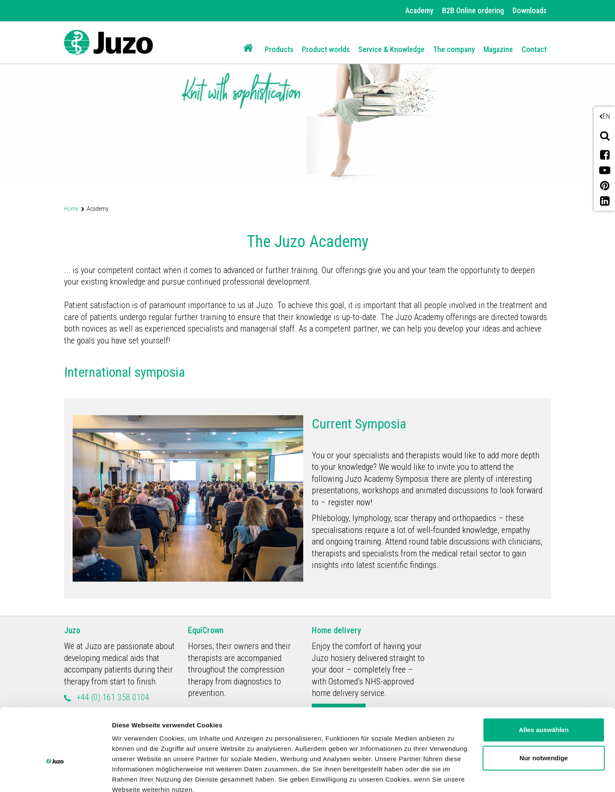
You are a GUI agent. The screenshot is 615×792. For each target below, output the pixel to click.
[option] (307, 92)
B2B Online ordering (473, 10)
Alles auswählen (544, 681)
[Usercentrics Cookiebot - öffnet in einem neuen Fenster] (55, 775)
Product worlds (326, 49)
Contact (534, 49)
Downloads (529, 10)
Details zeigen (133, 775)
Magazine (498, 49)
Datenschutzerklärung (282, 751)
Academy (419, 10)
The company (454, 49)
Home (71, 208)
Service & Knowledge (391, 49)
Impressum (352, 751)
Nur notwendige (543, 709)
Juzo (72, 630)
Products (279, 49)
